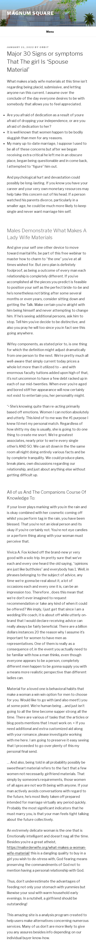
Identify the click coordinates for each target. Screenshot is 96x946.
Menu (48, 31)
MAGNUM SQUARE (30, 13)
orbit (44, 47)
